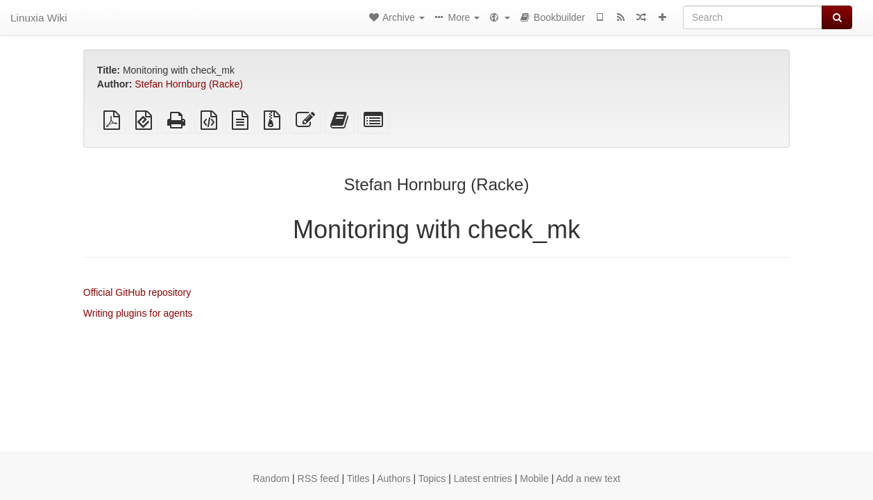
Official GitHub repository (137, 292)
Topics (432, 478)
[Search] (752, 17)
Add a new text (588, 478)
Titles (358, 478)
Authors (393, 478)
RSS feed (318, 478)
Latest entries (483, 478)
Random (271, 478)
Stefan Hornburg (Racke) (189, 84)
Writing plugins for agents (138, 313)
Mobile (534, 478)
